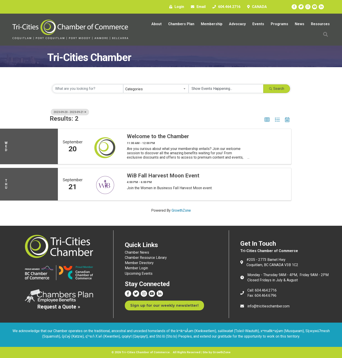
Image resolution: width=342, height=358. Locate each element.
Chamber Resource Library (146, 257)
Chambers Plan (181, 24)
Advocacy (237, 24)
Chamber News (137, 252)
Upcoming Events (139, 273)
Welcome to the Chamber (158, 136)
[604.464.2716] (225, 7)
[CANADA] (256, 7)
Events (258, 24)
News (299, 24)
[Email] (197, 7)
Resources (320, 24)
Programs (279, 24)
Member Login (136, 268)
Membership (211, 24)
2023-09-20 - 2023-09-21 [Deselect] (70, 112)
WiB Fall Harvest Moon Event (163, 176)
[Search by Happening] (226, 88)
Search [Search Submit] (276, 88)
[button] (267, 119)
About (156, 24)
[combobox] (156, 88)
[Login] (175, 7)
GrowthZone (181, 210)
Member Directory (139, 263)
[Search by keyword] (87, 88)
